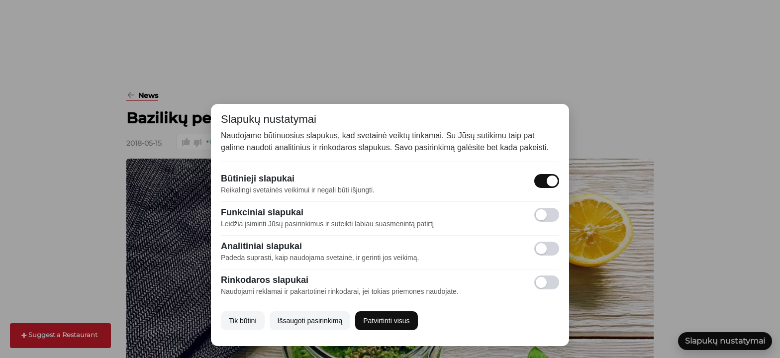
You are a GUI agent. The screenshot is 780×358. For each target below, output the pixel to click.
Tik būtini (243, 321)
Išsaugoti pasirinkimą (310, 321)
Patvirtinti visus (386, 321)
